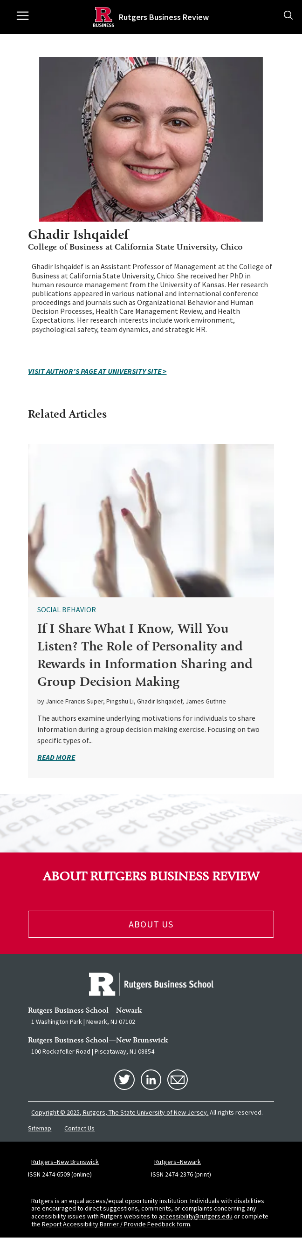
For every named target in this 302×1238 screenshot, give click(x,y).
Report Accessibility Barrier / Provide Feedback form (116, 1224)
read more (56, 757)
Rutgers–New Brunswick (65, 1161)
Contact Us (79, 1128)
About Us (151, 924)
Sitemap (39, 1128)
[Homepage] (103, 17)
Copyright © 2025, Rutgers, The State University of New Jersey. (119, 1112)
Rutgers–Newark (177, 1161)
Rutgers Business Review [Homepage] (164, 17)
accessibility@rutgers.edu (196, 1216)
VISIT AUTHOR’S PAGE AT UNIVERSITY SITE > (97, 371)
